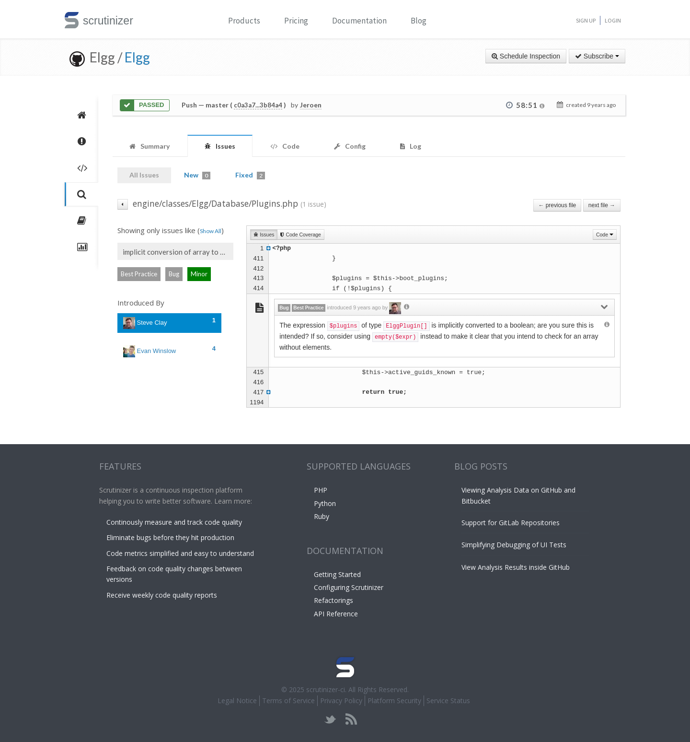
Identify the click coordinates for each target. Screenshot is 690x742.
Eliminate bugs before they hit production (170, 537)
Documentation (359, 20)
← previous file (557, 205)
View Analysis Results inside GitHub (515, 567)
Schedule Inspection (526, 56)
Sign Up (586, 20)
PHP (320, 490)
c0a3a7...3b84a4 (258, 105)
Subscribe (597, 56)
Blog (418, 20)
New (197, 175)
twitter (330, 719)
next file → (601, 205)
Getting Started (337, 574)
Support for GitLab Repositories (510, 522)
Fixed (250, 175)
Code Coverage (300, 234)
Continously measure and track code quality (174, 522)
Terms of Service (288, 700)
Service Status (448, 700)
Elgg (137, 57)
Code (604, 234)
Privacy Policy (341, 700)
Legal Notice (237, 700)
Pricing (296, 20)
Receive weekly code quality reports (161, 595)
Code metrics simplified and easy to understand (180, 553)
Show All (210, 231)
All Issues (144, 175)
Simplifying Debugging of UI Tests (513, 544)
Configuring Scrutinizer (348, 587)
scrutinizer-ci (325, 689)
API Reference (336, 613)
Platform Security (394, 700)
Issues (263, 234)
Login (613, 20)
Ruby (321, 516)
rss (351, 719)
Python (325, 503)
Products (244, 20)
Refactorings (333, 600)
